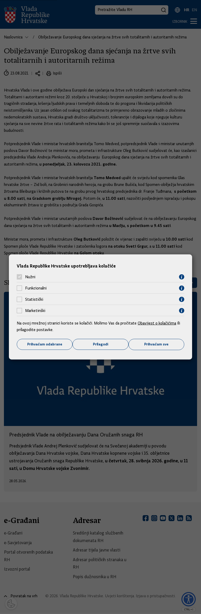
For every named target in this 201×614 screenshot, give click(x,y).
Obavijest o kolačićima (157, 323)
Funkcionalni (36, 288)
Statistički (34, 299)
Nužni (30, 277)
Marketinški (35, 310)
